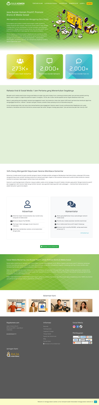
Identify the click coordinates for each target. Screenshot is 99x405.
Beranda (45, 326)
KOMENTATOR (73, 3)
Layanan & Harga (48, 331)
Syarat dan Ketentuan (49, 336)
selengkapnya (84, 233)
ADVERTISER (63, 3)
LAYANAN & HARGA (51, 3)
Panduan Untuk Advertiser (49, 246)
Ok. (95, 402)
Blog (44, 339)
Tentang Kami (47, 329)
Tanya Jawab (47, 334)
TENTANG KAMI (37, 3)
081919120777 (11, 334)
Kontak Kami (47, 341)
